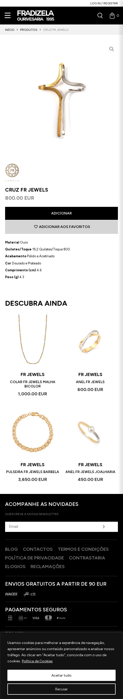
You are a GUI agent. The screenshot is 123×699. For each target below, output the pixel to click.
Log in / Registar (104, 3)
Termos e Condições (83, 549)
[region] (61, 666)
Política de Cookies (37, 661)
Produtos (28, 30)
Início (10, 30)
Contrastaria (87, 558)
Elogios (15, 566)
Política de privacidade (34, 558)
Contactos (38, 549)
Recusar (61, 689)
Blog (11, 549)
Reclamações (48, 566)
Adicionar (61, 213)
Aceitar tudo (61, 675)
